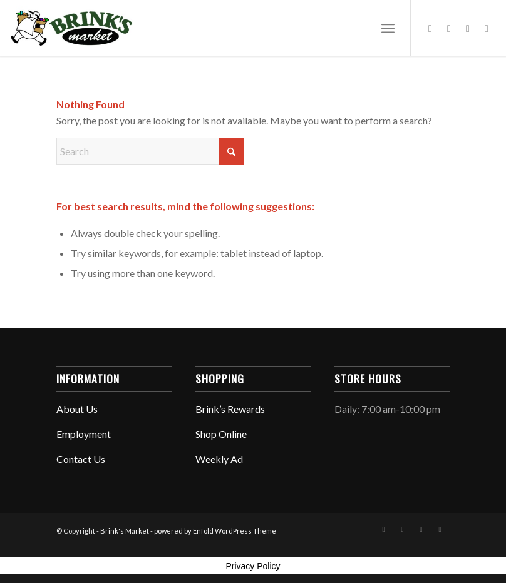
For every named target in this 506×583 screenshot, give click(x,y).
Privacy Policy (252, 566)
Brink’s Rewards (230, 409)
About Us (77, 409)
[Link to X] (467, 28)
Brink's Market (124, 531)
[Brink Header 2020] (71, 28)
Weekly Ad (219, 459)
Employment (83, 434)
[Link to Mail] (486, 28)
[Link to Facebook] (430, 28)
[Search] (150, 151)
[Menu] (388, 28)
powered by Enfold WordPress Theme (215, 531)
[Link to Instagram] (449, 28)
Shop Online (221, 434)
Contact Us (80, 459)
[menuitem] (388, 28)
